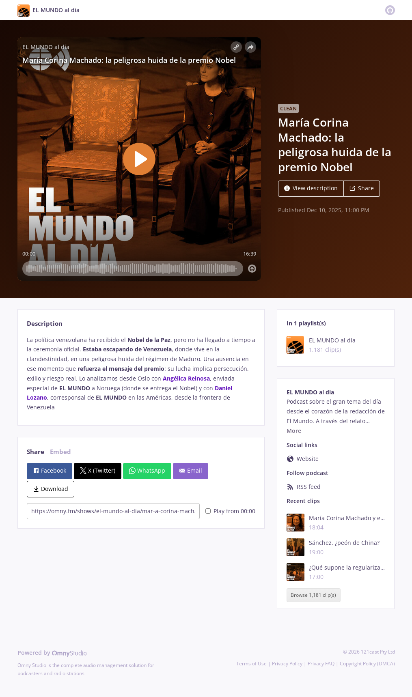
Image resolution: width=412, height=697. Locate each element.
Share (361, 188)
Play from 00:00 (230, 511)
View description (311, 188)
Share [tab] (35, 451)
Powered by (52, 652)
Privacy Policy (287, 663)
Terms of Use (251, 663)
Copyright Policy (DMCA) (367, 663)
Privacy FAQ (321, 663)
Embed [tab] (60, 451)
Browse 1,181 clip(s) (313, 595)
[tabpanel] (141, 373)
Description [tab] (45, 323)
